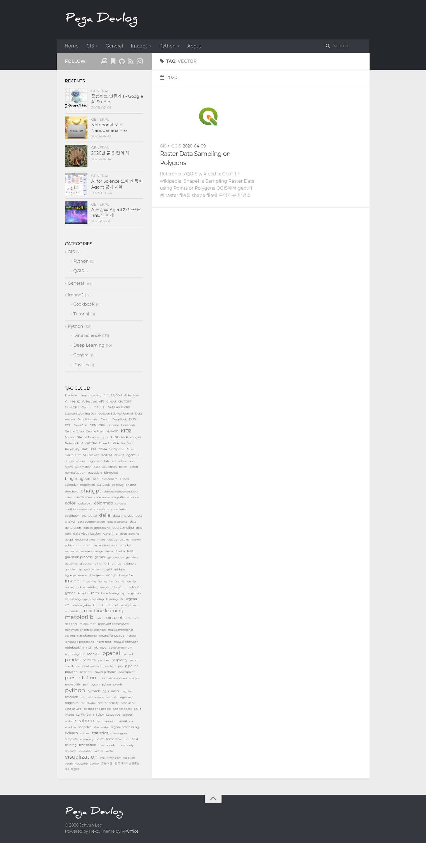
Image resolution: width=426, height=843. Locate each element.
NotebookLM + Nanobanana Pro (109, 127)
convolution (119, 509)
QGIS (176, 146)
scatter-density (108, 703)
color (70, 503)
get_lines (71, 563)
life (67, 605)
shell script (101, 727)
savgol (91, 703)
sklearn (71, 733)
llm (104, 605)
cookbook (72, 516)
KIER (126, 431)
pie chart (109, 666)
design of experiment (90, 539)
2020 (168, 77)
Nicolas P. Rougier (128, 437)
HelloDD (112, 431)
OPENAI (91, 443)
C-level (111, 401)
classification (83, 497)
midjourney (88, 624)
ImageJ (139, 46)
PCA (116, 443)
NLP (109, 437)
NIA (79, 437)
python (75, 690)
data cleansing (117, 521)
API (101, 401)
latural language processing (84, 599)
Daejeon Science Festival (115, 413)
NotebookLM (74, 443)
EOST (133, 419)
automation (83, 467)
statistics (100, 733)
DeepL (105, 419)
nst (89, 647)
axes (97, 467)
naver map (104, 642)
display (112, 539)
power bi (86, 672)
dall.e (93, 516)
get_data (132, 557)
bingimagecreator (82, 478)
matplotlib (79, 617)
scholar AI (128, 703)
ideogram (97, 575)
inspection (106, 581)
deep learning (129, 533)
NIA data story (94, 437)
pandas (72, 659)
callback (103, 485)
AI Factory (131, 395)
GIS (90, 46)
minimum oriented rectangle (85, 630)
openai (111, 653)
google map (73, 569)
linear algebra (81, 605)
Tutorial (81, 313)
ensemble (90, 545)
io (134, 581)
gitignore (129, 563)
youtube (81, 763)
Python (167, 46)
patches (104, 660)
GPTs (93, 425)
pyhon (106, 684)
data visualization (87, 533)
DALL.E (99, 407)
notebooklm (74, 647)
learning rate (115, 599)
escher (69, 551)
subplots (71, 739)
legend (131, 599)
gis (106, 563)
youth (69, 763)
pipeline (132, 666)
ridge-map (126, 697)
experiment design (90, 551)
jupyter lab (133, 587)
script (69, 721)
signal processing (125, 727)
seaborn (84, 720)
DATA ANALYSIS (119, 407)
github (116, 563)
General (114, 46)
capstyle (118, 485)
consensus (101, 509)
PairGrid (127, 443)
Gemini (113, 425)
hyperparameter (76, 575)
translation (87, 745)
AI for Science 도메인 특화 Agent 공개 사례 (117, 183)
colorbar (85, 503)
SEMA (103, 449)
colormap (103, 503)
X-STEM (106, 455)
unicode (71, 751)
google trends (94, 569)
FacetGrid (80, 425)
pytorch (93, 691)
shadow (70, 727)
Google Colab (74, 431)
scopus (127, 714)
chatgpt (91, 490)
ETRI (68, 425)
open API (93, 654)
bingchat (111, 473)
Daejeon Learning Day (80, 413)
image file (126, 575)
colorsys (121, 503)
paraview (89, 660)
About (194, 46)
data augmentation (91, 521)
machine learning (103, 610)
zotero (94, 763)
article (122, 461)
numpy (100, 647)
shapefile (84, 727)
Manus (70, 437)
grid (109, 569)
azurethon (109, 467)
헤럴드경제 (72, 769)
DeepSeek (119, 419)
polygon (71, 672)
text (127, 739)
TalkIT (69, 455)
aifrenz (80, 461)
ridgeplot (71, 703)
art (114, 461)
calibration (87, 485)
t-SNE (100, 739)
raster (115, 691)
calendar (71, 485)
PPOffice (130, 831)
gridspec (120, 569)
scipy (100, 714)
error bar (126, 545)
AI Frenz (72, 401)
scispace (113, 714)
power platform (105, 672)
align (91, 461)
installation (123, 581)
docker (136, 539)
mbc (99, 618)
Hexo (94, 831)
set (131, 721)
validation (85, 751)
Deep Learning (89, 345)
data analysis (123, 516)
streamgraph (119, 733)
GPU (102, 425)
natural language (111, 635)
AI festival (89, 401)
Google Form (95, 431)
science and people (97, 709)
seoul (123, 721)
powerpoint (126, 672)
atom (69, 467)
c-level (124, 479)
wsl (102, 757)
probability (73, 684)
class (68, 497)
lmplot (113, 605)
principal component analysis (119, 678)
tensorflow (114, 739)
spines (84, 733)
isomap (70, 587)
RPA (93, 449)
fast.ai (109, 551)
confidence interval (78, 509)
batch (123, 467)
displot (124, 539)
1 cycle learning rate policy (83, 395)
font (130, 551)
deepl (69, 539)
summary (86, 739)
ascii (132, 461)
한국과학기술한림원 (127, 763)
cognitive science (125, 497)
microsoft (114, 617)
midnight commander (113, 624)
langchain (134, 593)
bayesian (95, 473)
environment (108, 545)
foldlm (120, 551)
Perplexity (72, 449)
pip (120, 666)
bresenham (109, 479)
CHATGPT (125, 401)
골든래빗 (106, 763)
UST (78, 455)
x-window (114, 757)
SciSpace (117, 449)
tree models (107, 745)
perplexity (120, 660)
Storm (131, 449)
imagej (73, 581)
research (71, 697)
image (111, 575)
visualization (81, 757)
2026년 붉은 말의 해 (110, 153)
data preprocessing (97, 528)
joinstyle (103, 587)
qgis (106, 691)
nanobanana (87, 635)
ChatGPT (72, 407)
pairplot (127, 654)
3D (105, 395)
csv (84, 516)
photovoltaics (91, 666)
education (73, 545)
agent (131, 455)
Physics (81, 364)
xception (129, 757)
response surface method (98, 697)
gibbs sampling (91, 563)
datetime (110, 533)
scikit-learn (85, 714)
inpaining (89, 581)
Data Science (87, 335)
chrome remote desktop (121, 491)
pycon (95, 684)
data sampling (123, 528)
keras (95, 593)
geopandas (116, 557)
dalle (104, 515)
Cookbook (84, 304)
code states (102, 497)
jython (70, 593)
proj (86, 684)
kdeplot (83, 593)
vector (99, 751)
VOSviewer (91, 455)
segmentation (106, 721)
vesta (109, 751)
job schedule (87, 587)
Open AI (105, 443)
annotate (103, 461)
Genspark (128, 425)
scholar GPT (73, 709)
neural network (126, 642)
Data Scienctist (88, 419)
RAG (85, 449)
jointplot (117, 587)
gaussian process (78, 557)
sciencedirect (122, 709)
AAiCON (116, 395)
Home (72, 46)
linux (96, 605)
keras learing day (113, 593)
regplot (127, 691)
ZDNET (119, 455)
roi (82, 703)
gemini (100, 557)
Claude (86, 407)
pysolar (118, 684)
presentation (80, 677)
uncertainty (126, 745)
